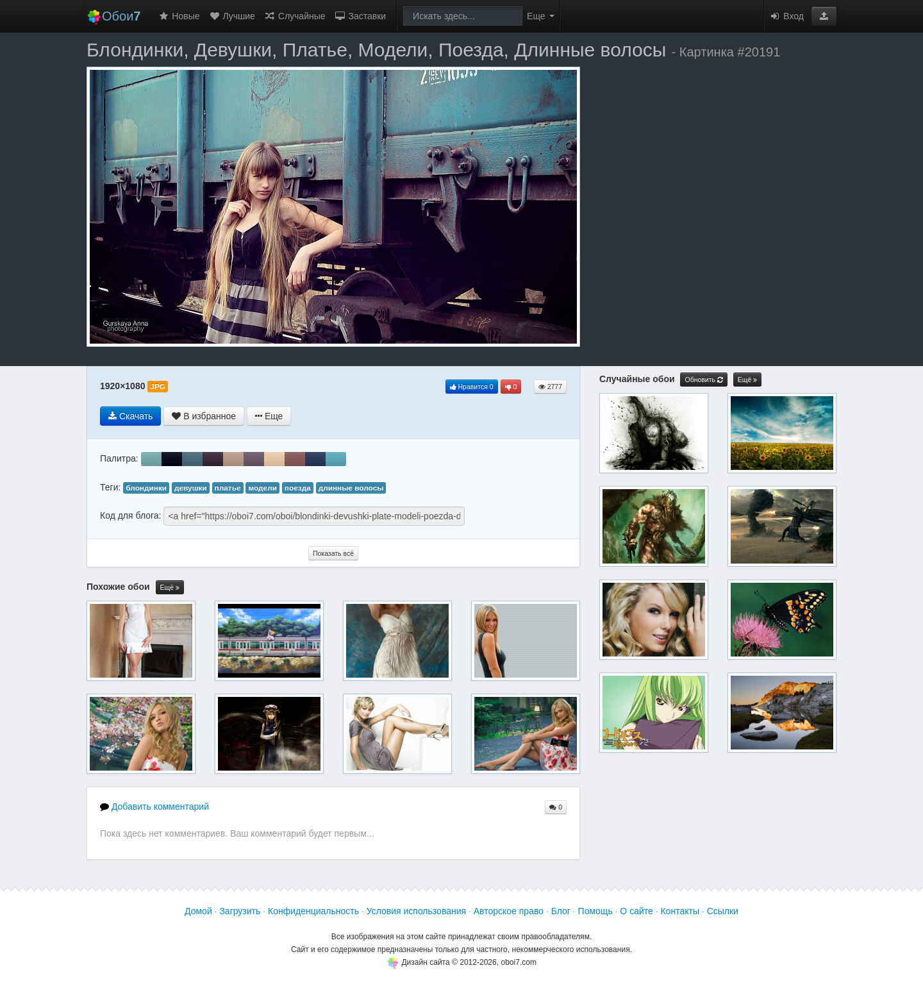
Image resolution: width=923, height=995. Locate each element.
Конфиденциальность (313, 911)
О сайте (636, 911)
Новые (178, 16)
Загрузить (239, 911)
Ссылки (722, 911)
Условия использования (416, 911)
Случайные (295, 16)
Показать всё (333, 553)
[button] (823, 16)
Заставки (361, 16)
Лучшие (232, 16)
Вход (786, 16)
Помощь (595, 911)
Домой (198, 911)
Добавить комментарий (154, 806)
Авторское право (509, 911)
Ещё (169, 587)
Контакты (679, 911)
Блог (560, 911)
